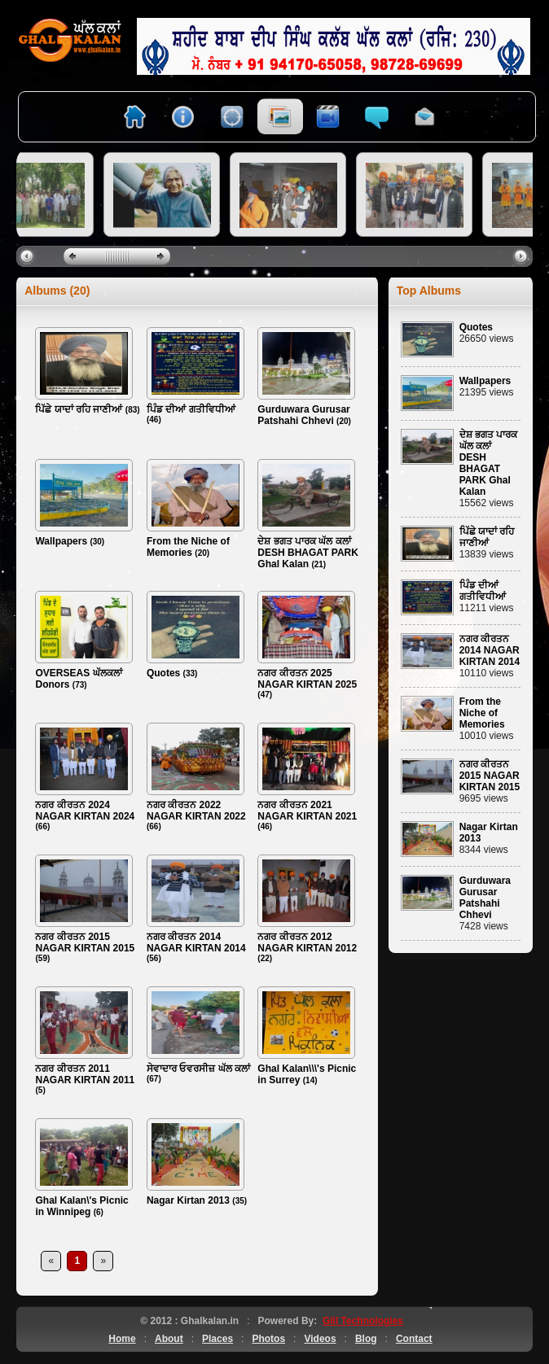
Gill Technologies (363, 1321)
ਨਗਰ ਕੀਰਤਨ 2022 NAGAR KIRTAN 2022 (196, 810)
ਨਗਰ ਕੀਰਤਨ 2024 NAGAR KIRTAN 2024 (84, 810)
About (169, 1338)
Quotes (163, 673)
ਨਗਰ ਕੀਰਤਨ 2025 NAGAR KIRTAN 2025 (307, 678)
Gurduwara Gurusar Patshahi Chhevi (303, 415)
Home (121, 1338)
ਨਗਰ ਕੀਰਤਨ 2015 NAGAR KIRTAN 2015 (84, 942)
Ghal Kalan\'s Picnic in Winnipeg (81, 1206)
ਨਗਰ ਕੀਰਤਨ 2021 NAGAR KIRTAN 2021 (307, 810)
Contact (414, 1338)
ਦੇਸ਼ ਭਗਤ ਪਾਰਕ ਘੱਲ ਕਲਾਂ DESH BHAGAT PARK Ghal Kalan (307, 553)
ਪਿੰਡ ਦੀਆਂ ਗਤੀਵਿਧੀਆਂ (191, 409)
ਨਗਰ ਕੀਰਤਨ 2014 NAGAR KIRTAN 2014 (196, 942)
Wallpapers (61, 541)
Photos (268, 1338)
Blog (366, 1338)
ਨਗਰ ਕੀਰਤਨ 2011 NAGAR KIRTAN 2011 (84, 1074)
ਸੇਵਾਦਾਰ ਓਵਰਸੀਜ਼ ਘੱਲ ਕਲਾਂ (198, 1068)
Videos (320, 1338)
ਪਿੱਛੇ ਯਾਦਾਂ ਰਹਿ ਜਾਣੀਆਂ (78, 409)
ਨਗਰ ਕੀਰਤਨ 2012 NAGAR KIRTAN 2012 (307, 942)
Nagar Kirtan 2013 (188, 1200)
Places (217, 1338)
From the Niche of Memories (188, 547)
